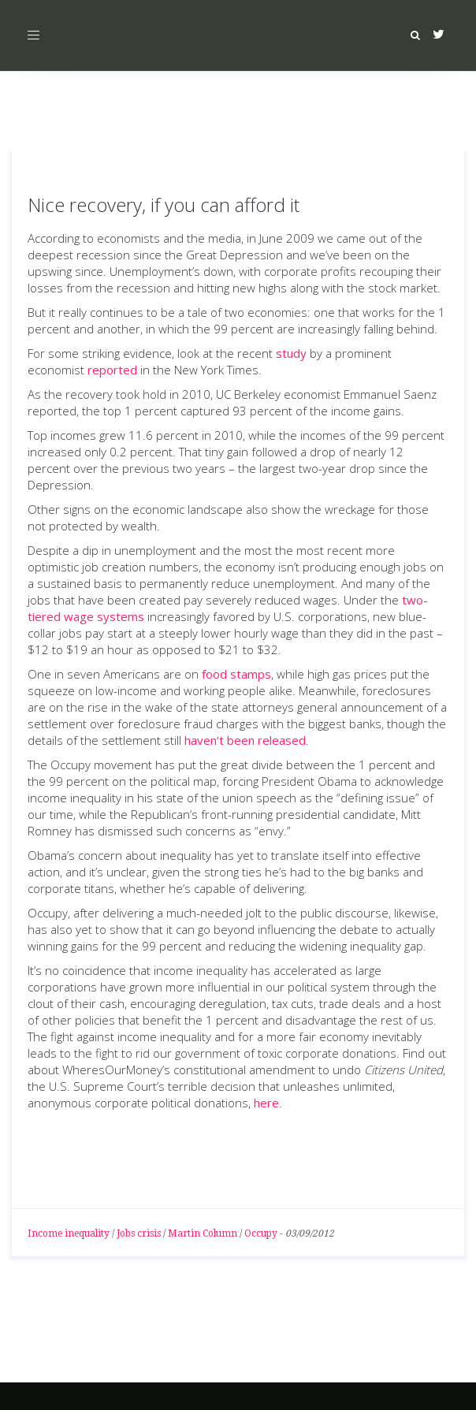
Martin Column (202, 1233)
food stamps (236, 674)
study (291, 353)
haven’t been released (245, 740)
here (266, 1103)
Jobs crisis (139, 1233)
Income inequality (69, 1233)
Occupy (260, 1233)
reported (112, 370)
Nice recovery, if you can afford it (163, 205)
